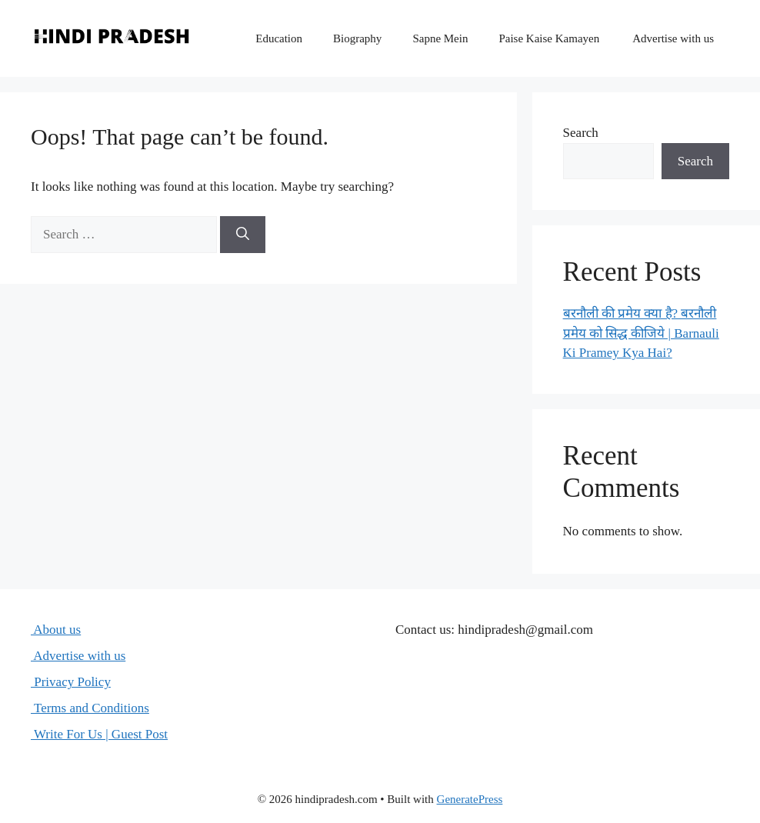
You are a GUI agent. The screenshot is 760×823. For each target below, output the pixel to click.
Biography (357, 38)
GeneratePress (470, 799)
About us (56, 629)
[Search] (242, 234)
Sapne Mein (440, 38)
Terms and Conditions (90, 708)
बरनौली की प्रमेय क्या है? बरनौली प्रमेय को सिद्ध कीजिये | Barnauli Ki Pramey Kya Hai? (641, 333)
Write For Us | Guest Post (99, 734)
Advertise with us (672, 38)
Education (278, 38)
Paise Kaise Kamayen (548, 38)
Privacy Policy (71, 682)
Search (580, 132)
